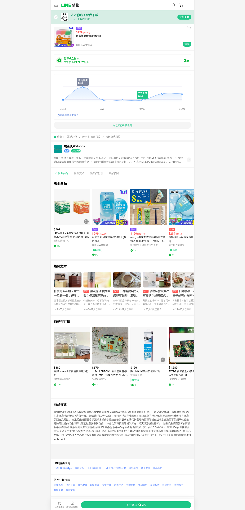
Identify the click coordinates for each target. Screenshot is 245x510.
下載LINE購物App (63, 468)
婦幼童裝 (94, 485)
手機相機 (130, 485)
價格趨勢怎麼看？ (69, 115)
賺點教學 (133, 468)
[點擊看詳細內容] (72, 207)
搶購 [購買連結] (187, 44)
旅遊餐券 (179, 485)
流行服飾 (70, 485)
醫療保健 (58, 490)
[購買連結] (136, 504)
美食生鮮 (106, 485)
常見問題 (145, 468)
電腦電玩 (142, 485)
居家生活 (118, 485)
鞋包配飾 (82, 485)
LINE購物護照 (94, 468)
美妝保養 (58, 485)
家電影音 (154, 485)
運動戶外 (72, 136)
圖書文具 (70, 490)
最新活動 (79, 468)
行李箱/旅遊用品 (91, 136)
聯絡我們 (157, 468)
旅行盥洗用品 (112, 136)
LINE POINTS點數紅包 (115, 468)
